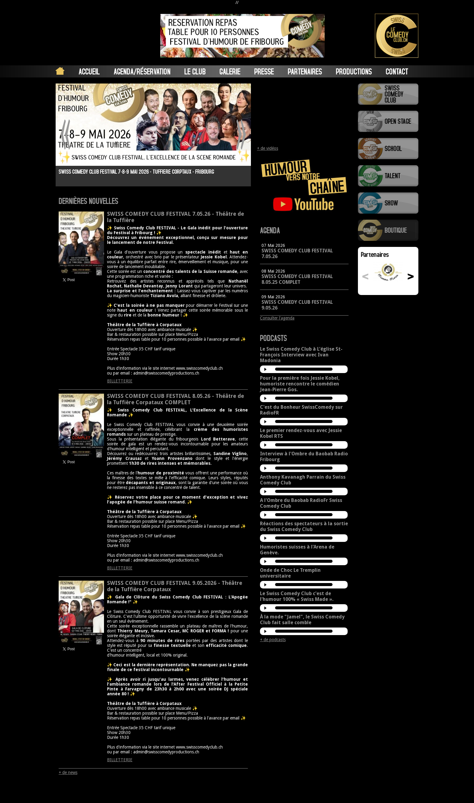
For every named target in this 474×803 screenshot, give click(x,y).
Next (241, 135)
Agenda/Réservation (142, 71)
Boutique (388, 230)
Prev (65, 135)
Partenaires (305, 71)
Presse (264, 71)
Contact (397, 71)
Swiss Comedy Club (388, 94)
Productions (354, 71)
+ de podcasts (273, 639)
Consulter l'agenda (277, 318)
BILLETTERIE (119, 381)
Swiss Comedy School (388, 148)
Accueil (89, 71)
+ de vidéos (267, 148)
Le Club (195, 71)
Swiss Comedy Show (388, 203)
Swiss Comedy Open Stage (388, 121)
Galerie (229, 71)
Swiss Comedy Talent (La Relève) (388, 175)
